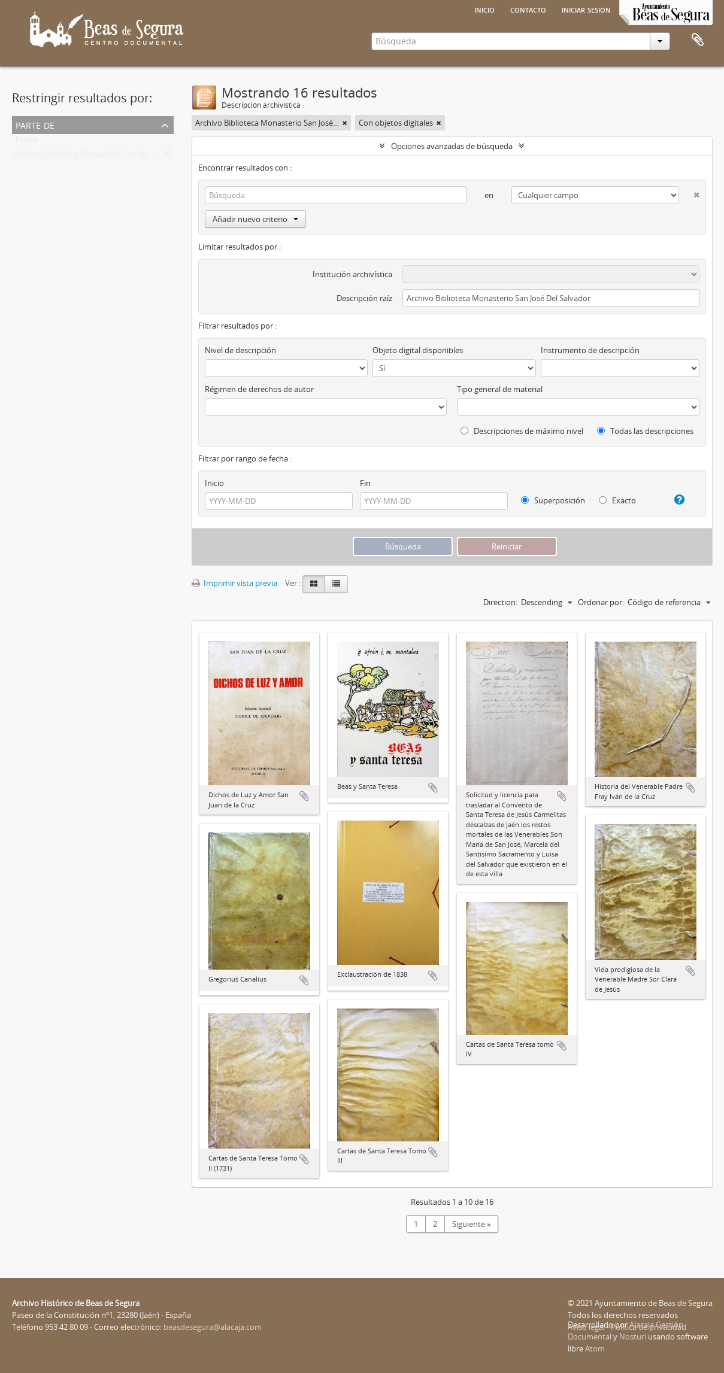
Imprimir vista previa (234, 583)
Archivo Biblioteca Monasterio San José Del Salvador (106, 156)
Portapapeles (698, 40)
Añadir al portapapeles (304, 796)
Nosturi (632, 1336)
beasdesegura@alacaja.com (212, 1327)
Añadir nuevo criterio (255, 219)
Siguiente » (471, 1224)
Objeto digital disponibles (417, 350)
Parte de (35, 124)
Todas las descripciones (645, 431)
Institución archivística (352, 274)
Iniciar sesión (586, 9)
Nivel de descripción (240, 350)
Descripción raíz (364, 298)
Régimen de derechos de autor (259, 389)
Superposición (553, 500)
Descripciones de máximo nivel (522, 431)
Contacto (528, 9)
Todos (25, 141)
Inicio (484, 9)
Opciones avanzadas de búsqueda (452, 146)
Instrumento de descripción (590, 350)
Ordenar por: (601, 602)
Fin (365, 483)
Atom (595, 1348)
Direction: (500, 602)
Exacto (617, 500)
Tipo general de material (500, 389)
